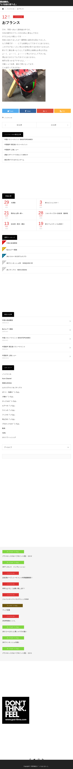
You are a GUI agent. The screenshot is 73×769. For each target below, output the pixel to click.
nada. (4, 433)
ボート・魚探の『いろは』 (11, 392)
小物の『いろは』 (8, 396)
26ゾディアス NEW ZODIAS (16, 270)
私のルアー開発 (11, 250)
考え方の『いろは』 (9, 419)
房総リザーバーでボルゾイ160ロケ (16, 155)
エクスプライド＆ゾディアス (12, 387)
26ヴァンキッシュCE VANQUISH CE (19, 263)
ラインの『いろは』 (9, 410)
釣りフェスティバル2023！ (54, 224)
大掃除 (13, 203)
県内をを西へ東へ (17, 213)
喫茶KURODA (7, 383)
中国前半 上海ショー (11, 150)
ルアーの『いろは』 (9, 406)
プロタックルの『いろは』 (11, 424)
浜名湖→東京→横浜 (18, 224)
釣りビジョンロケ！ (52, 203)
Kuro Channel (6, 378)
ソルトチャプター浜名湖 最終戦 (56, 213)
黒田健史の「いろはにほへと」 (40, 766)
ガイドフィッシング (9, 437)
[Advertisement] (36, 176)
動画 (3, 428)
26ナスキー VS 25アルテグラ (16, 256)
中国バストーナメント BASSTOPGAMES (18, 139)
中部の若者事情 (11, 243)
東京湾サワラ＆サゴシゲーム (14, 160)
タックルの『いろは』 (9, 401)
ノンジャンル (18, 16)
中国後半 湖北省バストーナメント (16, 144)
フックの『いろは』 (9, 415)
